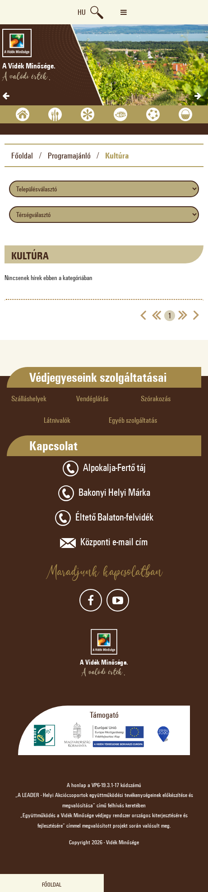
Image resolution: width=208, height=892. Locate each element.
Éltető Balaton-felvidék (104, 518)
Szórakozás (156, 398)
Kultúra (117, 155)
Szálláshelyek (28, 398)
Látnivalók (57, 420)
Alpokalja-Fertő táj (104, 468)
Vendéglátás (92, 398)
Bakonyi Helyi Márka (104, 493)
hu (82, 12)
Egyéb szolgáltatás (133, 420)
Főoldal (22, 155)
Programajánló (69, 155)
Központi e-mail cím (104, 543)
